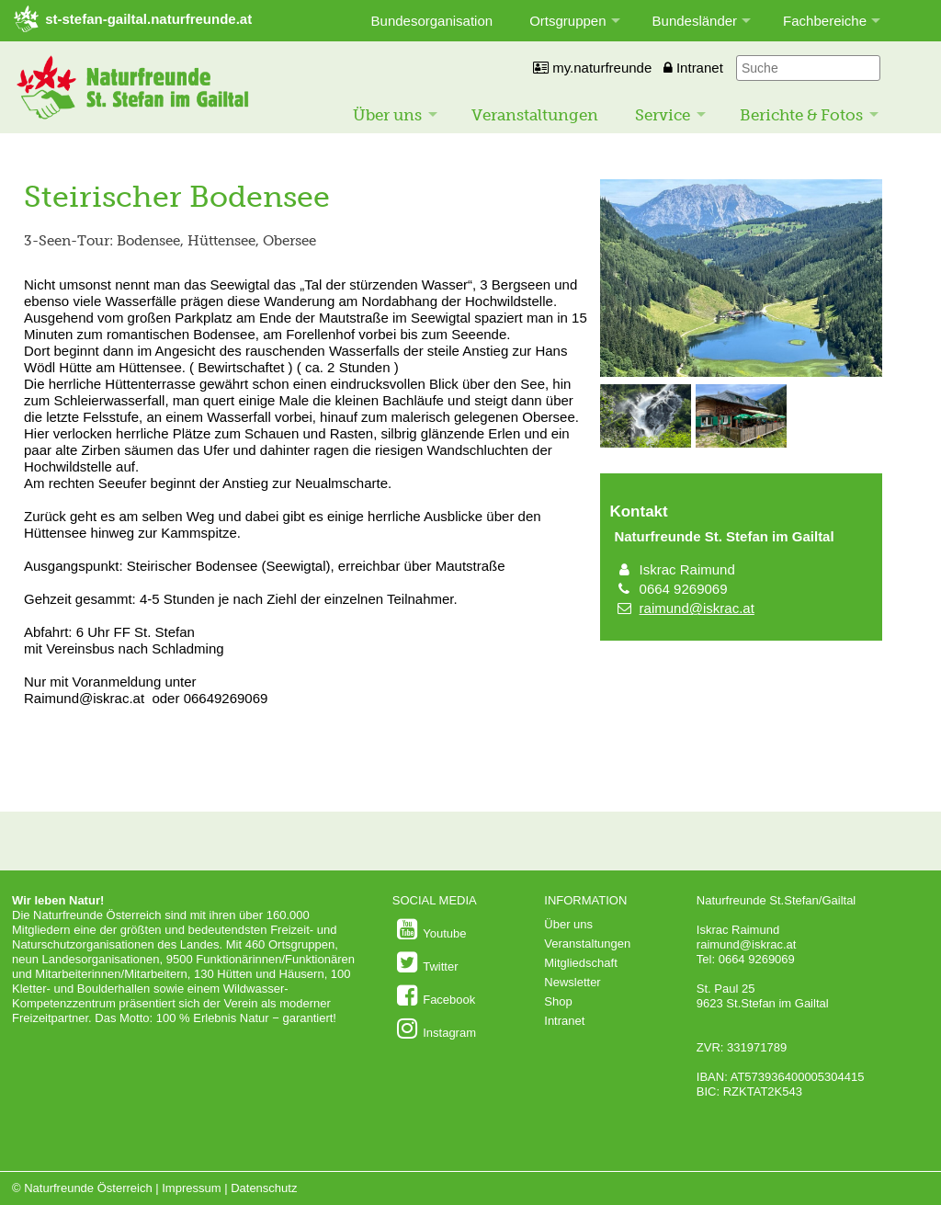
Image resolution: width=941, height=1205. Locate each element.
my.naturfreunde (592, 67)
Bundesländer (695, 20)
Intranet (693, 67)
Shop (558, 1001)
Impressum (191, 1188)
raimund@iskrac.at (697, 608)
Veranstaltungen (534, 115)
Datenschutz (264, 1188)
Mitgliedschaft (580, 963)
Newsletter (572, 982)
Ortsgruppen (567, 20)
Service (662, 115)
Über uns (387, 115)
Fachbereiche (825, 20)
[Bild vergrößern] (741, 373)
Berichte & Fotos (801, 115)
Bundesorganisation (432, 20)
